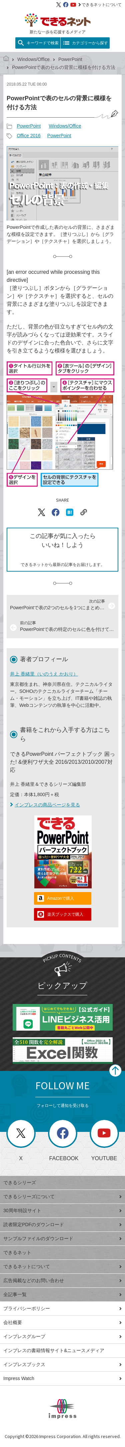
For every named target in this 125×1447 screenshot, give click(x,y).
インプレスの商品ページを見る (45, 804)
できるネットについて (100, 4)
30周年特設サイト (62, 1210)
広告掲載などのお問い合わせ (62, 1280)
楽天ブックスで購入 (65, 914)
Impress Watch (62, 1378)
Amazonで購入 (60, 898)
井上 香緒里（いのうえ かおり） (44, 674)
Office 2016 (28, 135)
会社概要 (62, 1322)
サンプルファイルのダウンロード (62, 1238)
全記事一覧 (62, 1294)
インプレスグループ (62, 1336)
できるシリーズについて (62, 1196)
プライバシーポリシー (62, 1308)
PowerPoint (70, 59)
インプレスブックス (62, 1364)
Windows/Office (33, 59)
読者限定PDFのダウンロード (62, 1224)
